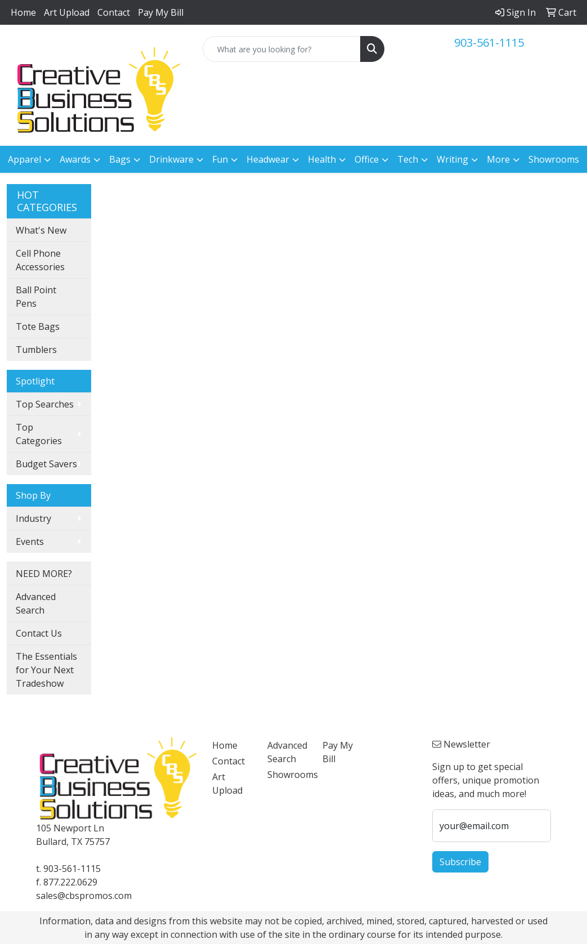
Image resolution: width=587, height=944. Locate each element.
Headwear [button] (268, 159)
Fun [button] (220, 159)
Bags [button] (120, 159)
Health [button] (322, 159)
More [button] (498, 159)
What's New (41, 230)
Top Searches (45, 404)
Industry (33, 518)
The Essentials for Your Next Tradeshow (46, 670)
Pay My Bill (160, 12)
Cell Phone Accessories (40, 260)
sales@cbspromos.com (84, 895)
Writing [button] (452, 159)
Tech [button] (407, 159)
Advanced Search (36, 603)
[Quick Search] (282, 49)
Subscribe (460, 862)
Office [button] (367, 159)
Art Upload (66, 12)
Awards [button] (75, 159)
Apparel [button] (24, 159)
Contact (113, 12)
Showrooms (553, 159)
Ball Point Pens (36, 297)
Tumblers (36, 349)
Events (30, 541)
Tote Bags (38, 326)
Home (23, 12)
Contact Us (39, 633)
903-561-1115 (489, 42)
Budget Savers (46, 464)
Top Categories (39, 434)
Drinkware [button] (171, 159)
